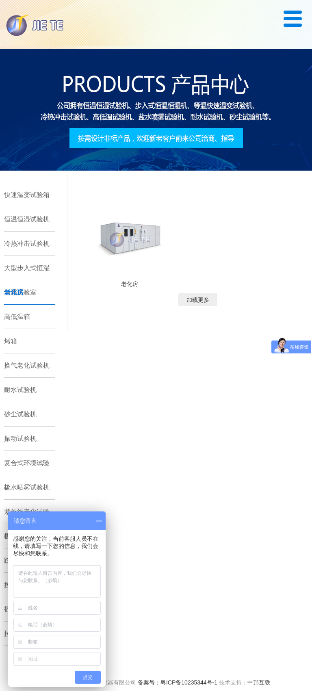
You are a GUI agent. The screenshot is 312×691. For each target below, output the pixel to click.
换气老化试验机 (27, 365)
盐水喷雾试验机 (27, 487)
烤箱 (10, 341)
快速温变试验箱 (27, 194)
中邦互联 (258, 682)
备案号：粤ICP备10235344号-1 (177, 682)
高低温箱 (17, 316)
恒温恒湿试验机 (27, 219)
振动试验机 (20, 438)
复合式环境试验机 (27, 467)
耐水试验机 (20, 389)
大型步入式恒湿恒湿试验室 (27, 272)
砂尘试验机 (20, 414)
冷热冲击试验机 (27, 243)
